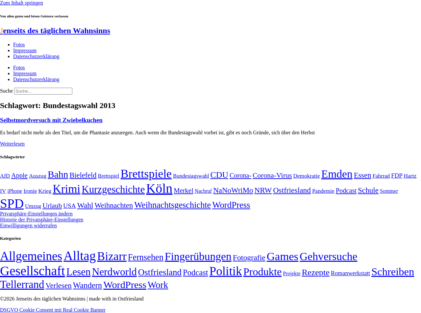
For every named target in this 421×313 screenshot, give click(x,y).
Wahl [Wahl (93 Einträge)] (85, 205)
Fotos (19, 44)
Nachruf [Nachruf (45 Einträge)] (203, 191)
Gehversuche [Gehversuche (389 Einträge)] (328, 256)
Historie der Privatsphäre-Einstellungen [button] (41, 219)
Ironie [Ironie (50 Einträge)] (30, 191)
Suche (6, 91)
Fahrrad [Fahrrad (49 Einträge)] (381, 176)
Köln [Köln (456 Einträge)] (159, 188)
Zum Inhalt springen (21, 3)
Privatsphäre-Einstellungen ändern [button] (36, 213)
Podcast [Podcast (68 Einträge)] (346, 190)
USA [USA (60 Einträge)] (69, 205)
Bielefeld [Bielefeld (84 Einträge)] (82, 175)
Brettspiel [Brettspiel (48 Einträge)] (108, 176)
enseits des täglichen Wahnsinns (55, 30)
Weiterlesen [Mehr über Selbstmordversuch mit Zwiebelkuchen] (12, 143)
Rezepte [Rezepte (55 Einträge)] (316, 272)
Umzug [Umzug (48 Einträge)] (33, 206)
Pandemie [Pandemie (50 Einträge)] (323, 191)
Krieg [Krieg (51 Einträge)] (45, 191)
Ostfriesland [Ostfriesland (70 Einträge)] (160, 272)
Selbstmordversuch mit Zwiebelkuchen (51, 120)
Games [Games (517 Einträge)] (282, 256)
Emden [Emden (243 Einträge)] (337, 174)
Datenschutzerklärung (36, 56)
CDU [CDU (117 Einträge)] (219, 175)
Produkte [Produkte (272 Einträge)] (262, 272)
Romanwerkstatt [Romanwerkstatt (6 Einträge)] (350, 273)
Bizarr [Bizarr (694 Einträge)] (112, 256)
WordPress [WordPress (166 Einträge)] (124, 284)
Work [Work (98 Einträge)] (158, 285)
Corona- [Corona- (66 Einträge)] (240, 175)
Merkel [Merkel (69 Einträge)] (183, 190)
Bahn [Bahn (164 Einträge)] (58, 174)
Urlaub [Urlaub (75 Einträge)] (52, 206)
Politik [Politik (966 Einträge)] (226, 271)
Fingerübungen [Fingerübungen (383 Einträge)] (198, 256)
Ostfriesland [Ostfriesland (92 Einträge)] (292, 190)
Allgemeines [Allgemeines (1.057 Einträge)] (31, 256)
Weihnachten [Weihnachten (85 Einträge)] (113, 205)
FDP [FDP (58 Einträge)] (396, 175)
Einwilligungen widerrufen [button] (28, 225)
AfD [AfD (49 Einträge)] (5, 176)
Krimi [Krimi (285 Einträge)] (66, 189)
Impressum (25, 50)
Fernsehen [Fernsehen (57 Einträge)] (145, 257)
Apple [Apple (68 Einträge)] (19, 175)
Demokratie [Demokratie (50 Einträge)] (306, 176)
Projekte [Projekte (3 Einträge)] (291, 273)
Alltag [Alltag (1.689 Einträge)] (79, 256)
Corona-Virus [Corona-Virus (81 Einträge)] (272, 175)
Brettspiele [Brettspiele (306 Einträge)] (146, 173)
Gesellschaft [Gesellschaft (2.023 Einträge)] (32, 270)
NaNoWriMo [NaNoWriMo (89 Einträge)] (233, 190)
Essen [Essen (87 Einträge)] (362, 175)
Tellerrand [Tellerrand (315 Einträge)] (22, 284)
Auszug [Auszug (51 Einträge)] (37, 175)
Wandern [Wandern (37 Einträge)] (87, 285)
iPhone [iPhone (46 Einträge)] (14, 191)
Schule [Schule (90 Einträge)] (368, 190)
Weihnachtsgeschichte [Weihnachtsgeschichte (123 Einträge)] (172, 205)
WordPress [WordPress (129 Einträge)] (231, 205)
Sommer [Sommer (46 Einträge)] (389, 191)
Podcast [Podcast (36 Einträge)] (195, 272)
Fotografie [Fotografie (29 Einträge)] (249, 257)
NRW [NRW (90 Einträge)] (263, 190)
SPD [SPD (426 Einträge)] (12, 203)
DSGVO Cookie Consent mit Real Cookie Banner (53, 310)
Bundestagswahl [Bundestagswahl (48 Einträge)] (191, 176)
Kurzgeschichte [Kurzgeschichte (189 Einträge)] (113, 189)
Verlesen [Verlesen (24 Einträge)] (58, 285)
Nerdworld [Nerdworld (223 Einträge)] (114, 272)
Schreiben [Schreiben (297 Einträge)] (392, 272)
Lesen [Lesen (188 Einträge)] (78, 272)
